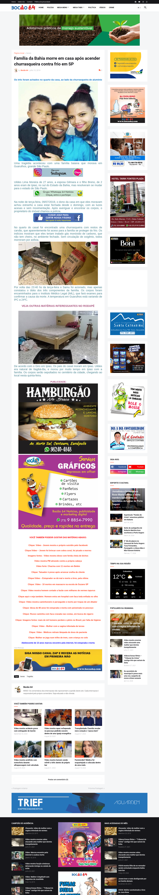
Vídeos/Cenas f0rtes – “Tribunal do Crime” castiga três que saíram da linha (134, 659)
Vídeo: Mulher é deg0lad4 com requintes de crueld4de (37, 878)
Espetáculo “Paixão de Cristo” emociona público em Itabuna (134, 517)
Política (92, 7)
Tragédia (30, 676)
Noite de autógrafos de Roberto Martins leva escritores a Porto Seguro (134, 530)
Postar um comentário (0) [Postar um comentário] (58, 780)
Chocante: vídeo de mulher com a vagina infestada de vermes (38, 829)
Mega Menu (62, 7)
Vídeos (102, 7)
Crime (111, 7)
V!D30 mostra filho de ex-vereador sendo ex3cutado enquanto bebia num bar (131, 868)
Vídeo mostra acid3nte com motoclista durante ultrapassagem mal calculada (26, 762)
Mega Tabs (77, 7)
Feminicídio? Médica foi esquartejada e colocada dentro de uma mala (88, 762)
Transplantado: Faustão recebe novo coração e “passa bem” (87, 729)
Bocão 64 (28, 687)
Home (14, 2)
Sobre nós (21, 2)
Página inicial (19, 53)
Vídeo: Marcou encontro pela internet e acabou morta (36, 853)
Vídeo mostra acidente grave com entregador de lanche (26, 729)
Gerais (28, 53)
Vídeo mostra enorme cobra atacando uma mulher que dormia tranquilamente (132, 643)
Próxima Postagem (95, 788)
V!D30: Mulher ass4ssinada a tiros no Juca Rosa (131, 891)
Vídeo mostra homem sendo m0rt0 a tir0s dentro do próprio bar (57, 762)
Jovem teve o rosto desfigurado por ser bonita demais (132, 880)
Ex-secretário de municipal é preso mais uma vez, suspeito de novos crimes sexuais (133, 674)
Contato (29, 2)
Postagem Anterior (20, 788)
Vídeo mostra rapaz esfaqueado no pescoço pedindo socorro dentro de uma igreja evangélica (57, 731)
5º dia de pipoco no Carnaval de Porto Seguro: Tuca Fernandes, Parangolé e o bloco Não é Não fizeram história (134, 545)
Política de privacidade (42, 2)
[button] (139, 7)
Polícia (50, 7)
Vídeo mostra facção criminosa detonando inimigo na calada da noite (38, 866)
